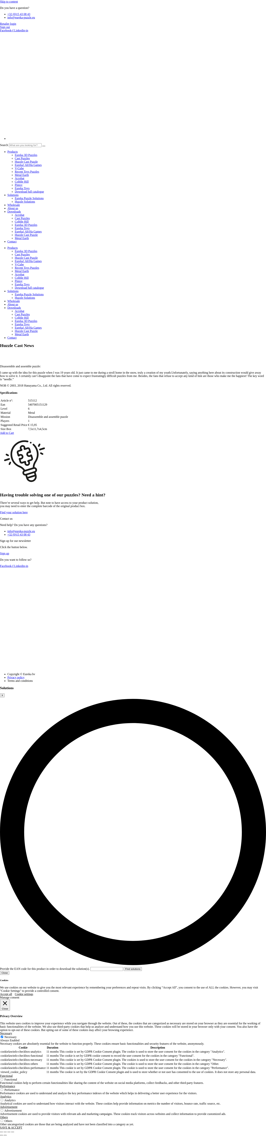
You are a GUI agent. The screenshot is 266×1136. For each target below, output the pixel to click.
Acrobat (19, 178)
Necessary (10, 1037)
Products (12, 151)
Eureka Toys (22, 188)
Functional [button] (6, 1075)
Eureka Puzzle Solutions (29, 198)
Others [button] (4, 1117)
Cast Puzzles (22, 158)
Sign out (5, 27)
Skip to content (9, 1)
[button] (7, 432)
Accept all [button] (6, 994)
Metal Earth (22, 175)
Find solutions (132, 969)
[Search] (43, 146)
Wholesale (13, 204)
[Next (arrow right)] (5, 1135)
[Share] (8, 1131)
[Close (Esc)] (12, 1131)
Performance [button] (7, 1086)
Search (4, 145)
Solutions (12, 195)
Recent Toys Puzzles (27, 171)
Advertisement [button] (8, 1106)
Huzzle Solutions (25, 201)
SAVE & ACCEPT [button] (11, 1127)
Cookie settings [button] (24, 994)
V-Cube (19, 168)
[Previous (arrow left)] (1, 1135)
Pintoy (19, 185)
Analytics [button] (5, 1096)
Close (4, 972)
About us (12, 208)
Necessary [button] (6, 1033)
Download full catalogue (29, 191)
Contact (12, 241)
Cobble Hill (22, 181)
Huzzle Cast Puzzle (26, 161)
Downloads (14, 211)
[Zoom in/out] (1, 1131)
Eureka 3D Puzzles (26, 155)
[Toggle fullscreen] (5, 1131)
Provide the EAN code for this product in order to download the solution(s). (62, 968)
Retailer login (8, 23)
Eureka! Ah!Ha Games (28, 165)
